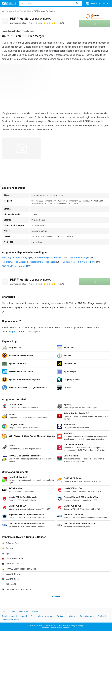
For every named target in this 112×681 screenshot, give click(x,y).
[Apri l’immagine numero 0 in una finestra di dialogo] (21, 148)
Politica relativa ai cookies (42, 616)
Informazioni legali (86, 616)
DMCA (101, 616)
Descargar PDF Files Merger (43, 262)
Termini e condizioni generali (14, 616)
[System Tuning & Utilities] (23, 11)
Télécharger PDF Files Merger (15, 257)
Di (18, 23)
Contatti (11, 611)
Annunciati (23, 611)
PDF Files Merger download (14, 266)
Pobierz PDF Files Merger (13, 262)
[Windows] (9, 11)
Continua (56, 596)
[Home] (3, 11)
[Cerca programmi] (77, 3)
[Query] (50, 3)
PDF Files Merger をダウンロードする (79, 262)
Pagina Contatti (17, 331)
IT (106, 3)
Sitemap (35, 611)
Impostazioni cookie (11, 619)
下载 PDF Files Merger (79, 257)
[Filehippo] (9, 3)
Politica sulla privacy (66, 616)
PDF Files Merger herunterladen (49, 257)
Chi (3, 611)
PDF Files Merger (30, 18)
